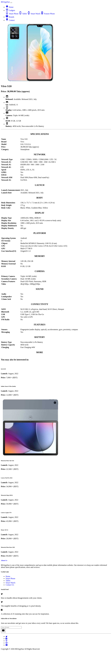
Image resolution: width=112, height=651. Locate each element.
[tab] (56, 111)
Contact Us (10, 585)
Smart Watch (34, 14)
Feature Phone (48, 14)
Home (9, 7)
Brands (10, 17)
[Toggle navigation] (11, 2)
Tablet (23, 14)
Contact (10, 20)
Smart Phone (12, 14)
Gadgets (10, 10)
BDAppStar (5, 2)
